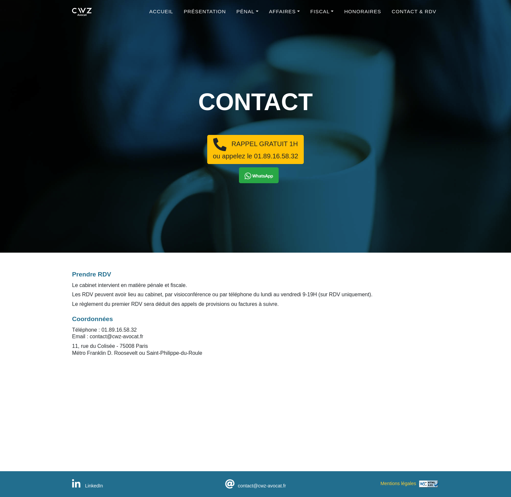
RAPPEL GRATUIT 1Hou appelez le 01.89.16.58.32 (255, 149)
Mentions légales (398, 483)
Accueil (161, 15)
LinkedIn (87, 485)
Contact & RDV (414, 15)
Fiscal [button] (320, 15)
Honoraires (362, 15)
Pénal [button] (245, 15)
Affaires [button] (282, 15)
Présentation (205, 15)
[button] (259, 175)
